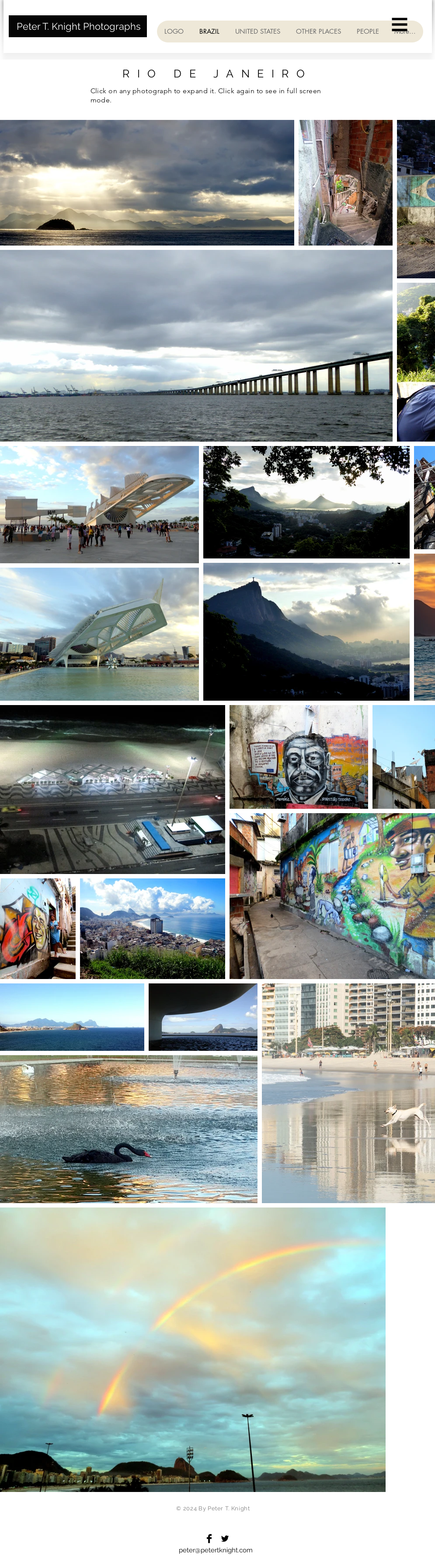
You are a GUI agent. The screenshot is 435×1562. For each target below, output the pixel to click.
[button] (399, 25)
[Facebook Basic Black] (209, 1538)
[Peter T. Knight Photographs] (78, 26)
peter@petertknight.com (216, 1550)
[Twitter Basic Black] (225, 1538)
